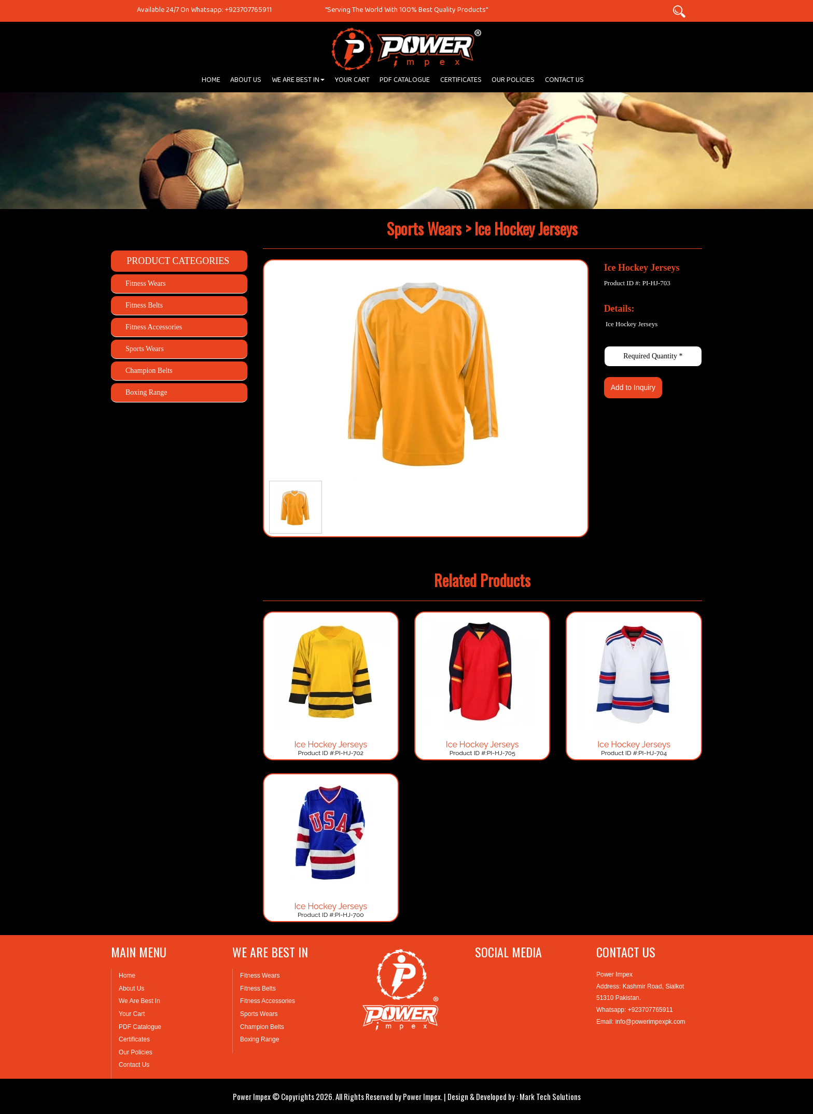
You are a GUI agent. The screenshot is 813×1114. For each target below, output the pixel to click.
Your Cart (132, 1014)
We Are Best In (139, 1001)
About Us (131, 988)
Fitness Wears (145, 283)
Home (127, 975)
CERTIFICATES (461, 82)
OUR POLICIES (513, 82)
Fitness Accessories (153, 327)
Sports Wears (144, 349)
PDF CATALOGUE (405, 82)
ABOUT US (245, 82)
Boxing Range (146, 392)
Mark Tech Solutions (550, 1096)
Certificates (134, 1039)
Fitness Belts (144, 305)
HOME (211, 82)
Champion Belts (149, 370)
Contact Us (134, 1064)
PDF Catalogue (140, 1027)
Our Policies (135, 1052)
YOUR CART (352, 82)
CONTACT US (564, 82)
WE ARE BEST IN (298, 82)
